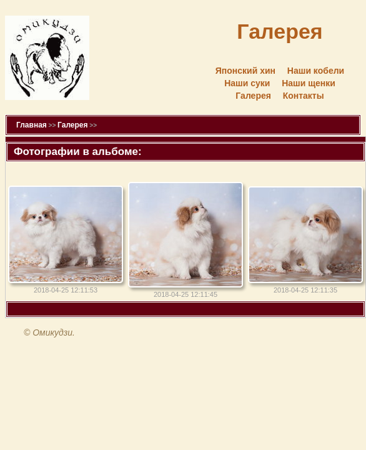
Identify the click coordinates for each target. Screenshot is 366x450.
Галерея (253, 96)
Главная (31, 125)
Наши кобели (315, 71)
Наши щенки (308, 83)
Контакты (303, 96)
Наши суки (247, 83)
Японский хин (245, 71)
